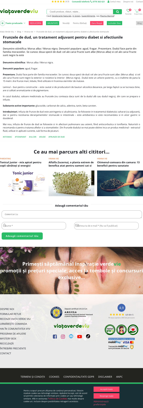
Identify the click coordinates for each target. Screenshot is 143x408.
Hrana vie (54, 158)
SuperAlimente (88, 16)
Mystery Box (8, 339)
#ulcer (32, 136)
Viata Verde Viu (7, 31)
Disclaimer (105, 377)
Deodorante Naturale (61, 16)
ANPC (119, 377)
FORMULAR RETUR (10, 315)
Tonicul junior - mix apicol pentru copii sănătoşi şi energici (20, 164)
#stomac (7, 136)
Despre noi (128, 1)
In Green (76, 16)
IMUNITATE (52, 23)
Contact (139, 1)
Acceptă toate (106, 389)
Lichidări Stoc (114, 23)
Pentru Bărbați (80, 23)
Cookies (54, 377)
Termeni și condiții (33, 377)
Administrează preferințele (101, 403)
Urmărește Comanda (13, 325)
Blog (139, 23)
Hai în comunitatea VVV (15, 329)
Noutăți (66, 23)
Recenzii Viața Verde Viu (15, 320)
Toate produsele (12, 23)
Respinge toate (106, 396)
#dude (42, 136)
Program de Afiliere (13, 334)
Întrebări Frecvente (13, 349)
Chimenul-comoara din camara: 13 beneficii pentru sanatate (118, 164)
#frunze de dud (56, 136)
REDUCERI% (35, 23)
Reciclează (7, 344)
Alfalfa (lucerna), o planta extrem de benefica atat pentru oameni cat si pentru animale (71, 164)
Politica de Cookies (57, 398)
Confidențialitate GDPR (78, 377)
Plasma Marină (107, 16)
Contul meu (114, 1)
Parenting (5, 158)
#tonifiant (20, 136)
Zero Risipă (96, 23)
